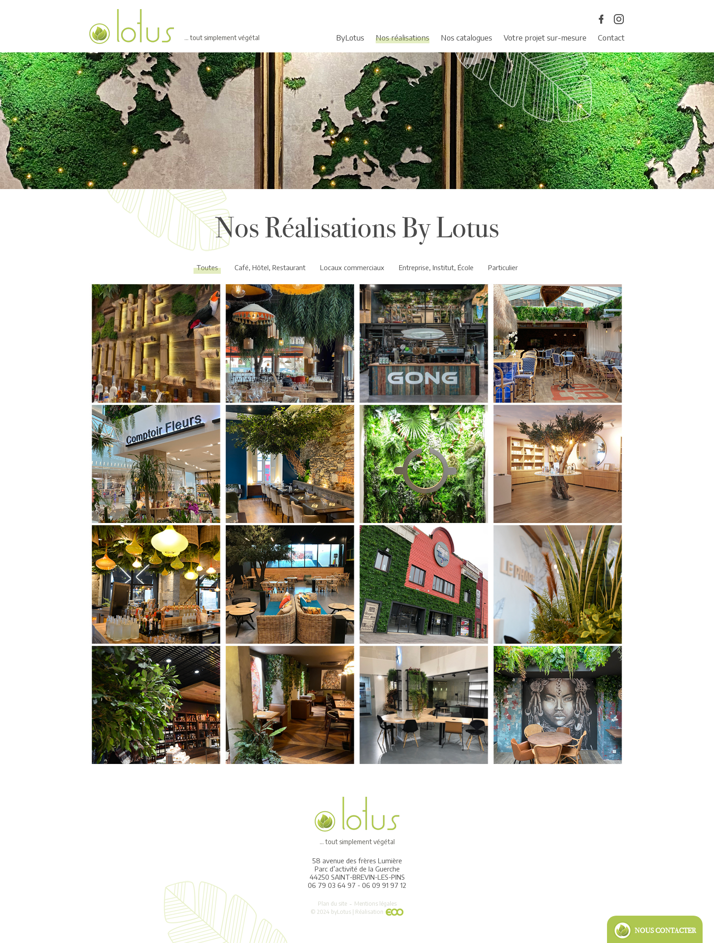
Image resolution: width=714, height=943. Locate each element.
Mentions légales (375, 903)
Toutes (207, 267)
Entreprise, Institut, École (436, 267)
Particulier (503, 267)
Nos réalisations (402, 37)
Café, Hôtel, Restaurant (270, 267)
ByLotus (350, 37)
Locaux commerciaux (352, 267)
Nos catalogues (466, 37)
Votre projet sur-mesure (545, 37)
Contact (611, 37)
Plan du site (332, 903)
